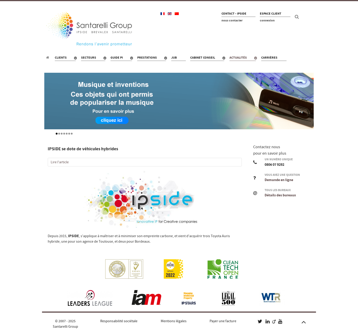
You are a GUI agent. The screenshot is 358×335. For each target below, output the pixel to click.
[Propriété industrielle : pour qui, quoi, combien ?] (48, 57)
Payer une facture (223, 321)
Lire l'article (60, 162)
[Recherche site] (297, 16)
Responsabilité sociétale (118, 321)
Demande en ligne (279, 180)
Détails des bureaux (280, 195)
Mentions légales (174, 321)
